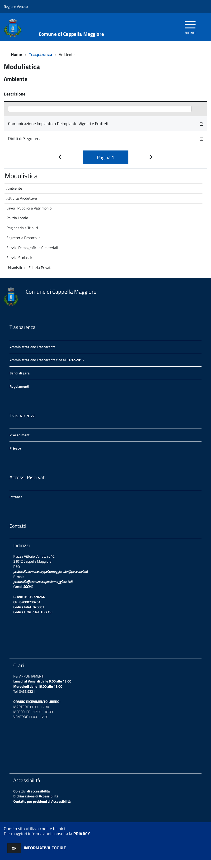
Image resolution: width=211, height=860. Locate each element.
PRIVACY (81, 833)
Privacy (15, 448)
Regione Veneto (16, 6)
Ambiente (14, 188)
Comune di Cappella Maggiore (71, 34)
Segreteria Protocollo (23, 238)
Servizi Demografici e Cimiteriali (32, 247)
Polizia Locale (17, 218)
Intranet (15, 497)
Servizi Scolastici (19, 257)
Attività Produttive (21, 198)
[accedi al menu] (190, 27)
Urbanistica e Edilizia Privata (29, 267)
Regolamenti (19, 386)
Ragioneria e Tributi (22, 228)
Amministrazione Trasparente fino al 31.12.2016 (46, 360)
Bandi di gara (19, 373)
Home (16, 54)
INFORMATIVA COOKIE (45, 848)
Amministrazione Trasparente (32, 347)
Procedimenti (19, 435)
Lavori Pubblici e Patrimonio (29, 208)
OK (14, 848)
